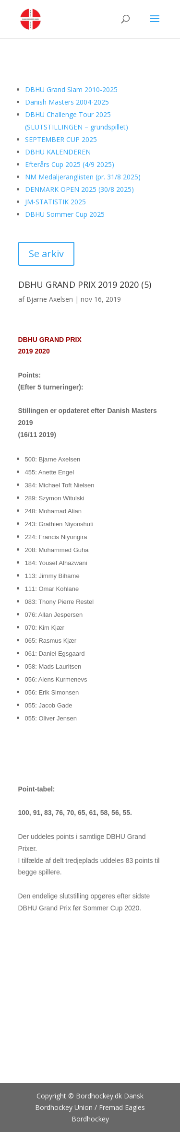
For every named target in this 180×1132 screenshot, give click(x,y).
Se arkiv (46, 253)
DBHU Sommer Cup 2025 (65, 214)
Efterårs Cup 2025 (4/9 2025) (69, 164)
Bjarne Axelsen (49, 299)
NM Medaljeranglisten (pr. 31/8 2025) (83, 176)
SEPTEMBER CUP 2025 (61, 139)
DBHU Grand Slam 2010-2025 (71, 89)
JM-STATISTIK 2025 (55, 201)
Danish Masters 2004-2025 (67, 101)
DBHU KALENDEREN (58, 151)
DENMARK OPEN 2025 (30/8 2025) (79, 189)
